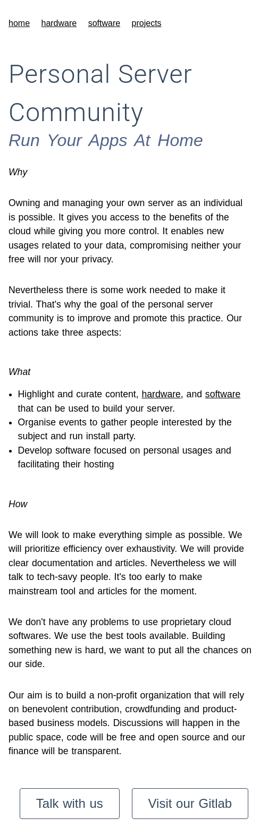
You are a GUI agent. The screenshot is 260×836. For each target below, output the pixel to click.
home (19, 23)
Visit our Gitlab (190, 803)
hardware (59, 23)
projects (147, 23)
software (104, 23)
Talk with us (69, 803)
